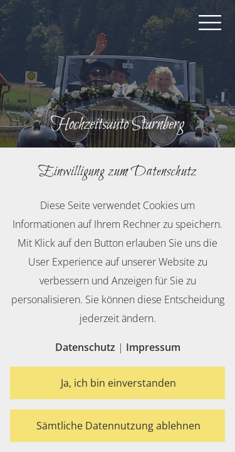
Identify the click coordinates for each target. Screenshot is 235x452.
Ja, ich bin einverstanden (118, 383)
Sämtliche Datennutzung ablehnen (118, 426)
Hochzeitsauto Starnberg (117, 124)
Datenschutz (85, 347)
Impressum (153, 347)
